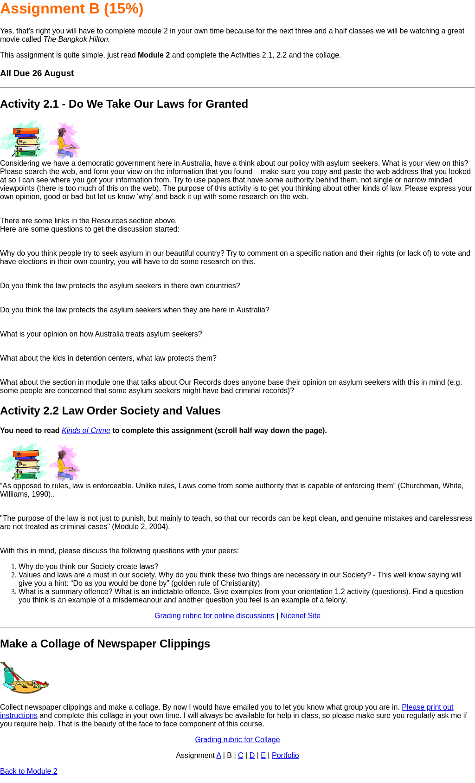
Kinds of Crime (86, 430)
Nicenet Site (301, 616)
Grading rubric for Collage (237, 740)
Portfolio (285, 755)
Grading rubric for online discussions (214, 616)
